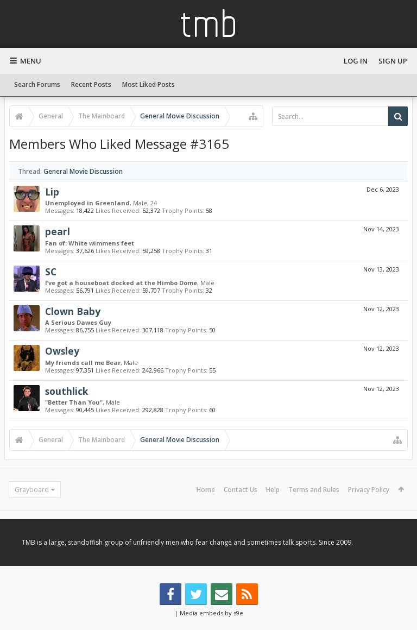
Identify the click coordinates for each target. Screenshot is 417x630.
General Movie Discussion (83, 171)
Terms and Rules (313, 489)
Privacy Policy (368, 489)
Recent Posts (91, 84)
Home (206, 489)
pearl (57, 231)
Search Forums (37, 84)
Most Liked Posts (148, 84)
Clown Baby (72, 311)
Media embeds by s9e (211, 613)
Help (273, 489)
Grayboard (32, 489)
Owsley (62, 350)
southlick (66, 391)
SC (50, 271)
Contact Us (240, 489)
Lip (52, 191)
